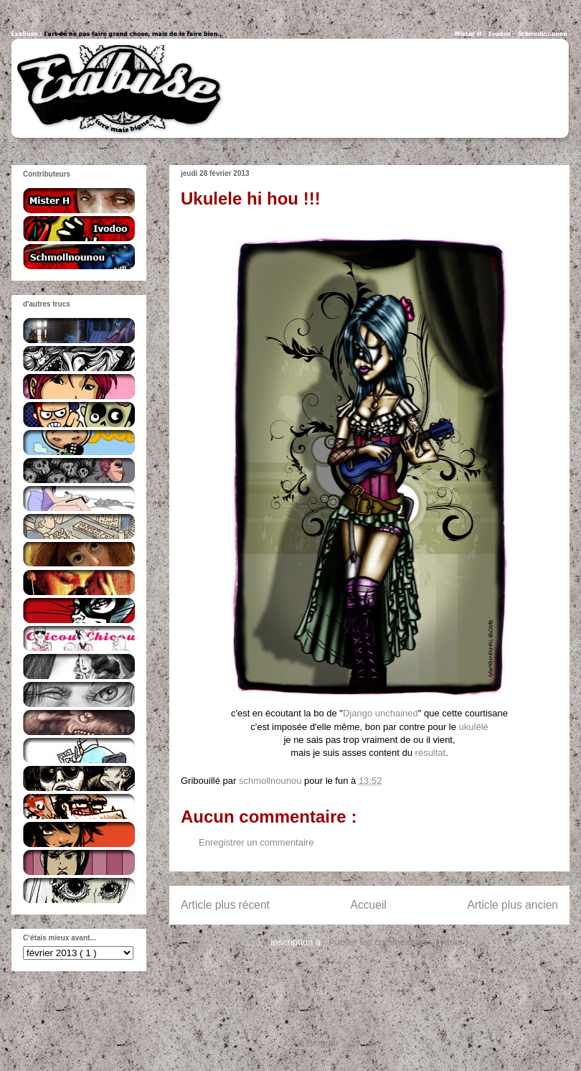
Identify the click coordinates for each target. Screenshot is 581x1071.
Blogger (323, 1042)
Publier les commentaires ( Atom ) (398, 942)
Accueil (369, 905)
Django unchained (380, 713)
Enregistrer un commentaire (256, 842)
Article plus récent (225, 905)
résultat (430, 752)
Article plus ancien (512, 905)
